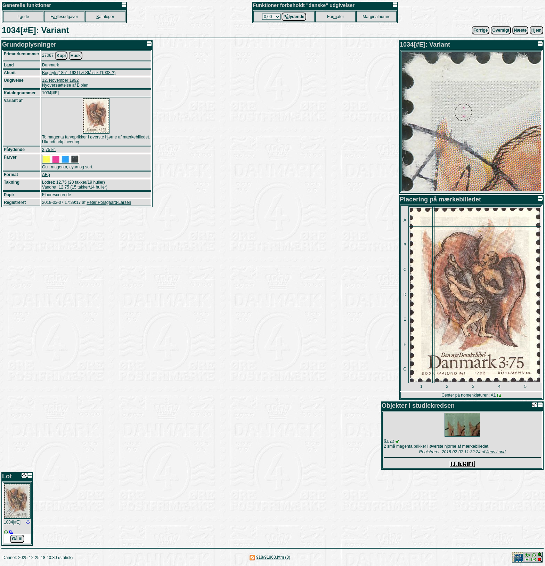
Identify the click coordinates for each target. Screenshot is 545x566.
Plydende (293, 16)
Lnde (23, 16)
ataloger (105, 16)
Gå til (17, 538)
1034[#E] (12, 522)
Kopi (61, 55)
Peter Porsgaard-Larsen (109, 202)
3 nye (389, 440)
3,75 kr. (49, 149)
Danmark (50, 65)
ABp (46, 174)
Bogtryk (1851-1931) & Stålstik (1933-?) (78, 72)
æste (520, 30)
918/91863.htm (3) (273, 557)
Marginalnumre (376, 16)
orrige (480, 30)
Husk (76, 55)
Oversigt (501, 30)
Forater (335, 16)
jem (536, 30)
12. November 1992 (60, 80)
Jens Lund (495, 451)
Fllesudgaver (64, 16)
